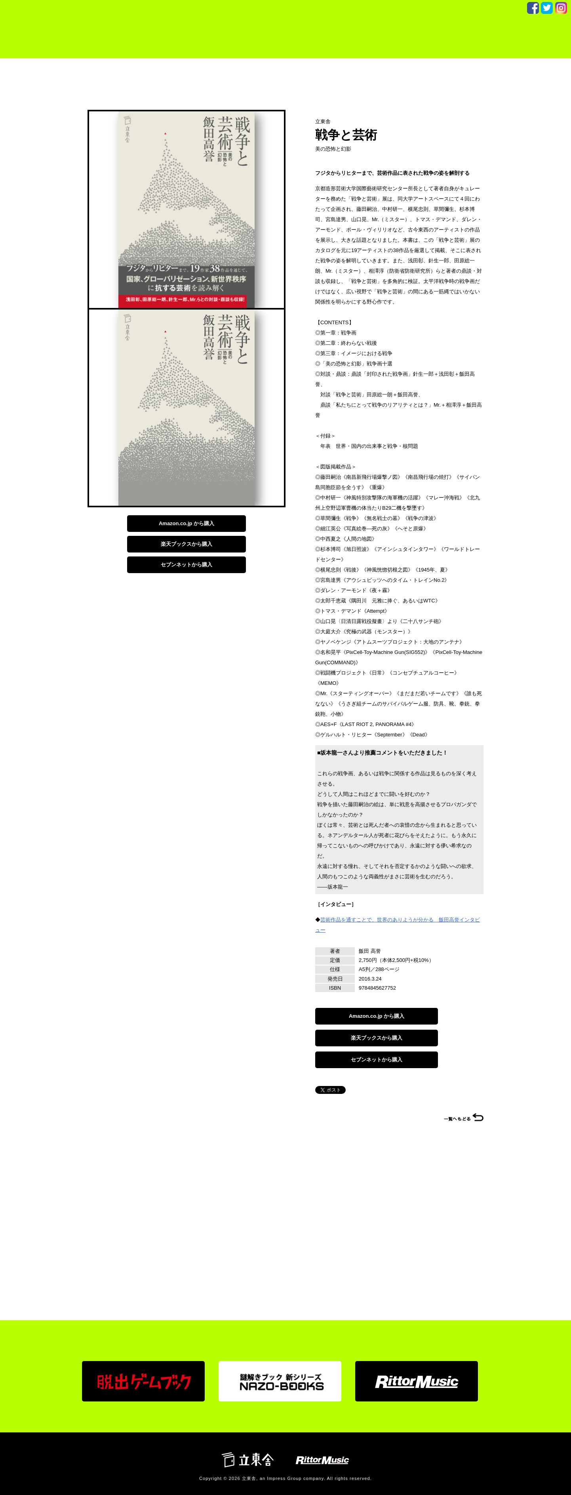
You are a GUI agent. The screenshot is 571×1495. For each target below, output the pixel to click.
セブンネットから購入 (186, 565)
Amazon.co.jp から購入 (186, 523)
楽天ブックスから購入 (186, 544)
